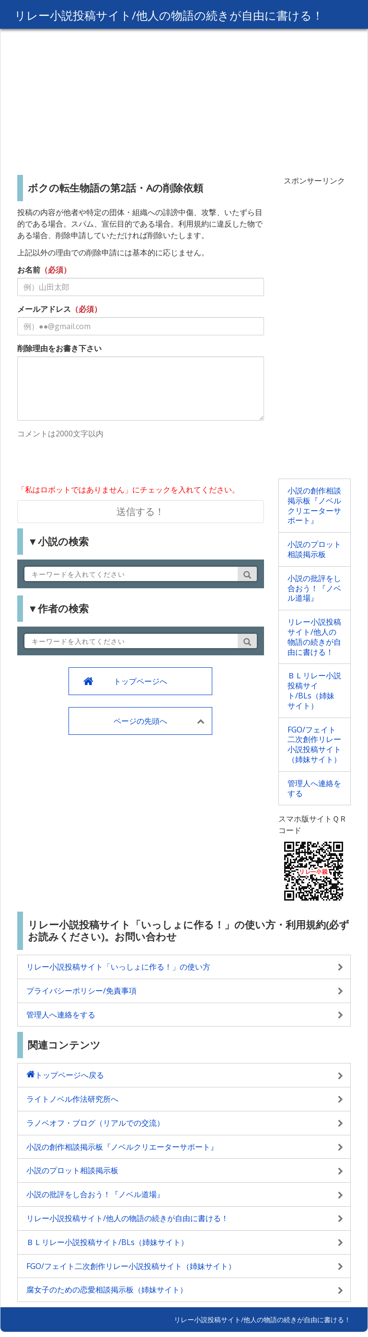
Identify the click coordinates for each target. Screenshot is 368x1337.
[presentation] (90, 462)
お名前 (28, 269)
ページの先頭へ (140, 721)
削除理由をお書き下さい (59, 348)
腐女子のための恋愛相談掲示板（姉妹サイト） (106, 1289)
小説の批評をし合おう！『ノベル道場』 (314, 588)
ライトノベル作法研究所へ (72, 1099)
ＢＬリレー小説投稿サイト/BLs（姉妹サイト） (314, 690)
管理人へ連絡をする (314, 788)
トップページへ (140, 681)
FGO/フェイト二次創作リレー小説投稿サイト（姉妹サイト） (314, 744)
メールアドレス (44, 309)
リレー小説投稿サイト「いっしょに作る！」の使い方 (118, 966)
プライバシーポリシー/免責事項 (81, 990)
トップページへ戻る (69, 1075)
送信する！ (140, 511)
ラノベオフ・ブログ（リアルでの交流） (95, 1123)
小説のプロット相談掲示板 (314, 549)
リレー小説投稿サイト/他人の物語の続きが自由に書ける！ (168, 15)
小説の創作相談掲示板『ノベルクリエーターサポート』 (314, 505)
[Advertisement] (184, 98)
